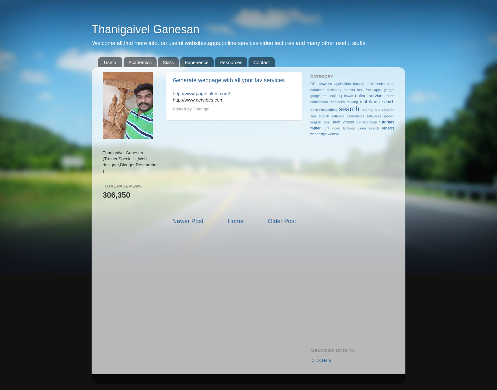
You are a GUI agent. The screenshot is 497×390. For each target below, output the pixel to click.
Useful (111, 62)
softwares (373, 116)
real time (368, 101)
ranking (352, 102)
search (349, 109)
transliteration (366, 122)
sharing (367, 110)
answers (325, 84)
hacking (335, 96)
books (379, 84)
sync (327, 122)
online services (369, 95)
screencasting (323, 110)
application (342, 84)
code (390, 84)
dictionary (334, 90)
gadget (389, 90)
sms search (319, 116)
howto (348, 96)
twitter (315, 128)
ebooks (349, 90)
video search (368, 128)
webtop (333, 134)
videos (388, 128)
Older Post (282, 221)
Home (235, 221)
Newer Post (187, 221)
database (317, 90)
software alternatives (348, 116)
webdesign (318, 134)
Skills (168, 62)
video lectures (343, 128)
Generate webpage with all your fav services (229, 80)
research (386, 102)
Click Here (321, 360)
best (369, 84)
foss (360, 90)
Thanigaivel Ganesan (145, 29)
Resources (231, 62)
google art (318, 96)
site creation (384, 110)
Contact (261, 62)
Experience (197, 62)
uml (326, 128)
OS (312, 84)
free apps (373, 90)
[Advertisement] (234, 168)
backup (358, 84)
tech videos (343, 122)
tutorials (386, 122)
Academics (140, 62)
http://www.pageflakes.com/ (201, 93)
